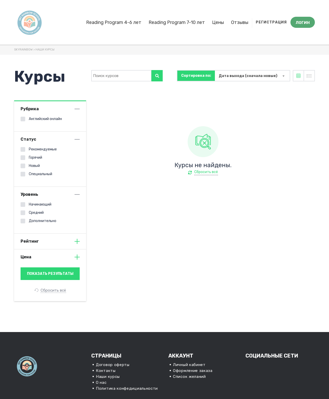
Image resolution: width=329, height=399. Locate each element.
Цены (218, 22)
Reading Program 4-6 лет (113, 22)
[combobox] (252, 76)
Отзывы (239, 22)
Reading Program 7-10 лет (177, 22)
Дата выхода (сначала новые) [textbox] (248, 76)
